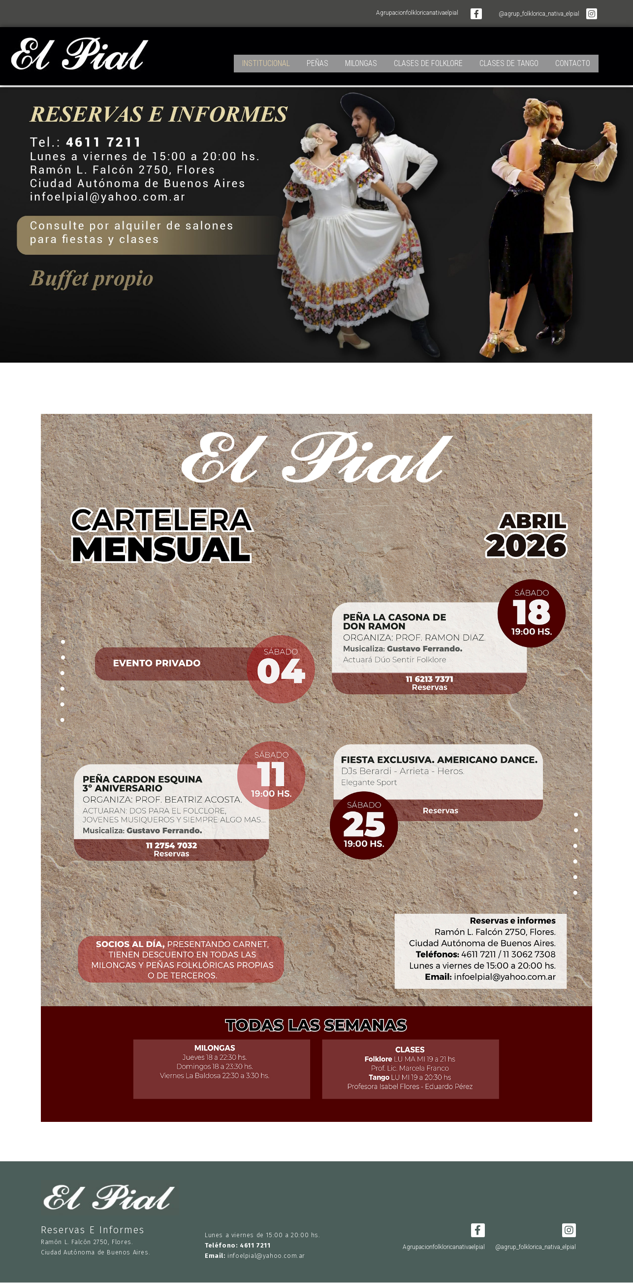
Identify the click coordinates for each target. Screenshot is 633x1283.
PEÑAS (317, 60)
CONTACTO (572, 60)
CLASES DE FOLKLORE (428, 60)
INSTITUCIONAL (266, 60)
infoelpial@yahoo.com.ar (266, 1255)
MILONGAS (361, 60)
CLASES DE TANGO (508, 60)
